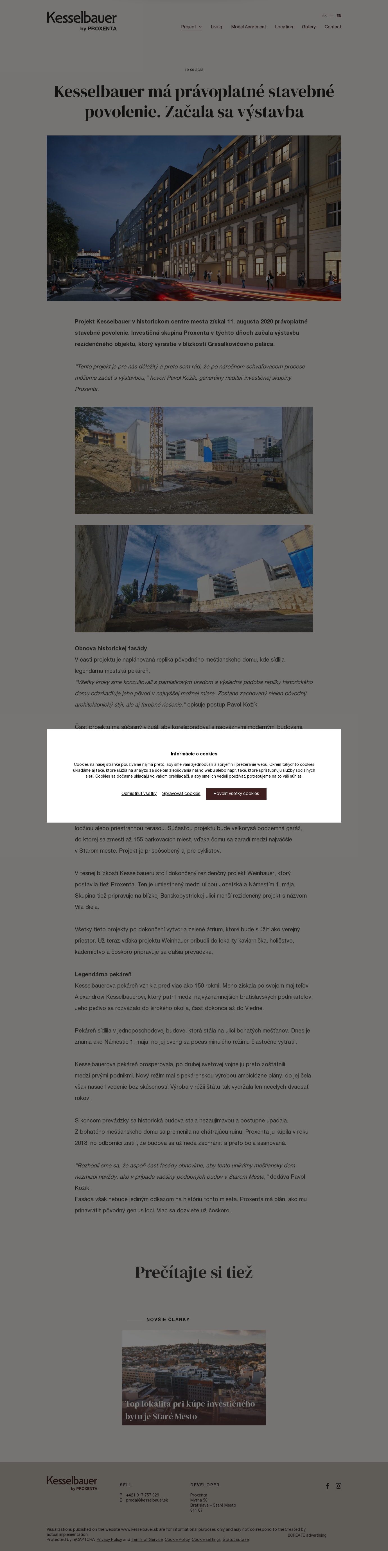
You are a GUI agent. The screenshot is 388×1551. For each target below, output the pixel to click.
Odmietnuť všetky (139, 794)
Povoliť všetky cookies (236, 794)
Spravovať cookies (181, 794)
